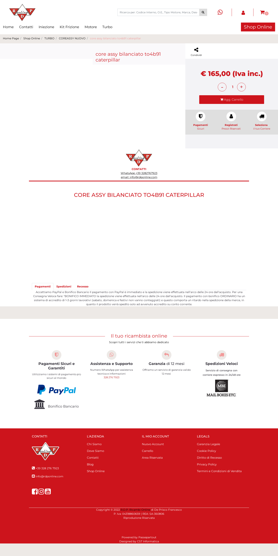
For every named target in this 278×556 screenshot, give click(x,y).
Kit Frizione (69, 27)
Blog (90, 477)
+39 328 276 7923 (47, 481)
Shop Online (258, 27)
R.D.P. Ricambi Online (135, 522)
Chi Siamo (94, 456)
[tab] (42, 299)
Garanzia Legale (208, 456)
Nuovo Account (153, 456)
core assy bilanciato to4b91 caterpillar (115, 38)
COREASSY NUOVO (72, 38)
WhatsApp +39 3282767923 (139, 185)
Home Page (11, 38)
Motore (91, 27)
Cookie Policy (206, 463)
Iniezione (46, 27)
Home (8, 27)
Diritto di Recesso (209, 470)
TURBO (49, 38)
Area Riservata (152, 470)
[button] (203, 12)
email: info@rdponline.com (139, 189)
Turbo (107, 27)
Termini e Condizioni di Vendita (219, 483)
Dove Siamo (95, 463)
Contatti (26, 27)
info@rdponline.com (49, 489)
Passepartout (147, 550)
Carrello (147, 463)
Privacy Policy (207, 477)
